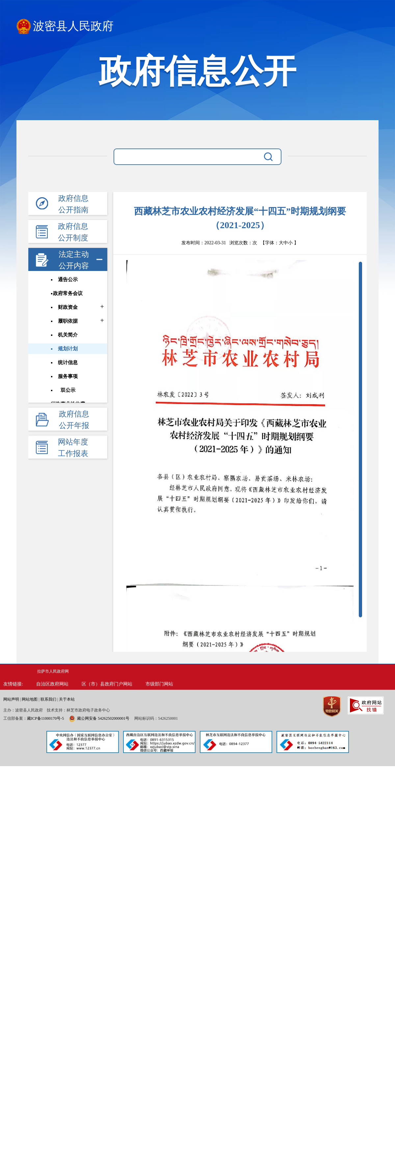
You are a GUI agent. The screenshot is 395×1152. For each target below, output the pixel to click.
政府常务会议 (68, 293)
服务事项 (68, 376)
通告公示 (68, 279)
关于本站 (67, 699)
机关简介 (68, 334)
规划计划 (68, 348)
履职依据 (68, 321)
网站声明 (11, 699)
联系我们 (48, 699)
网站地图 (30, 699)
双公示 (68, 390)
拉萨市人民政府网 (53, 671)
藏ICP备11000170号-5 (45, 718)
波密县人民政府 (65, 26)
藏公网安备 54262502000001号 (99, 718)
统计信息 (68, 362)
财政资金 (68, 307)
